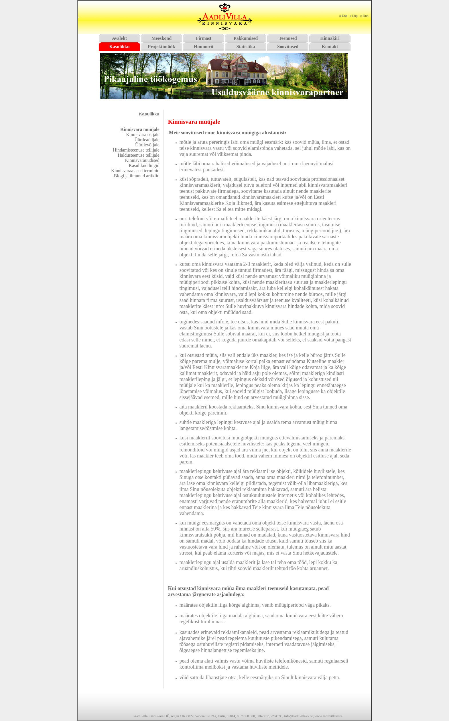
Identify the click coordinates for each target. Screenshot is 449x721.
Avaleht (119, 38)
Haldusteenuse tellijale (138, 155)
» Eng (353, 15)
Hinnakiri (330, 38)
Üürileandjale (146, 139)
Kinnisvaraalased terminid (135, 170)
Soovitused (287, 46)
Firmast (203, 38)
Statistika (246, 46)
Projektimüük (161, 46)
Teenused (288, 38)
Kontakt (330, 46)
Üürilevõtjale (147, 144)
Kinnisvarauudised (142, 160)
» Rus (364, 15)
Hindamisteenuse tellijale (136, 150)
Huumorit (203, 46)
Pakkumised (246, 38)
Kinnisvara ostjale (142, 134)
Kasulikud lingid (144, 165)
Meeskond (161, 38)
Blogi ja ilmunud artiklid (136, 175)
